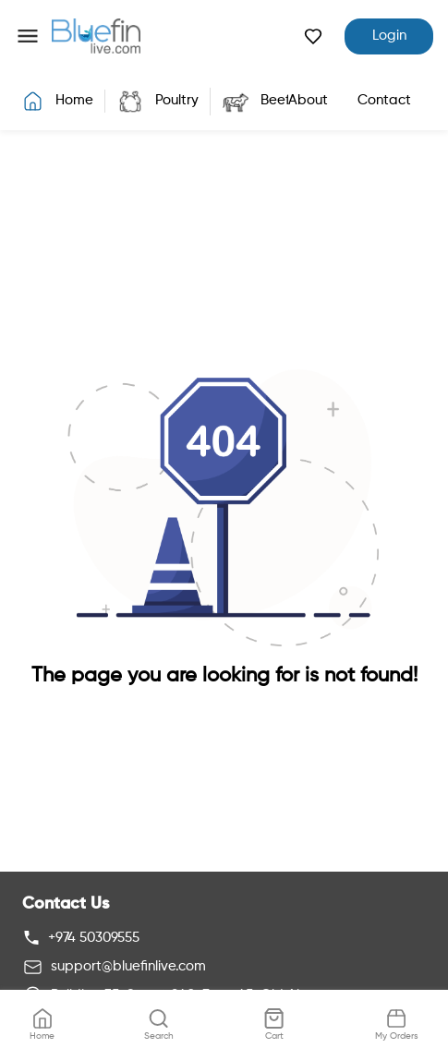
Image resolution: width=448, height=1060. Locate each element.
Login (389, 35)
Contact (384, 100)
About (308, 100)
